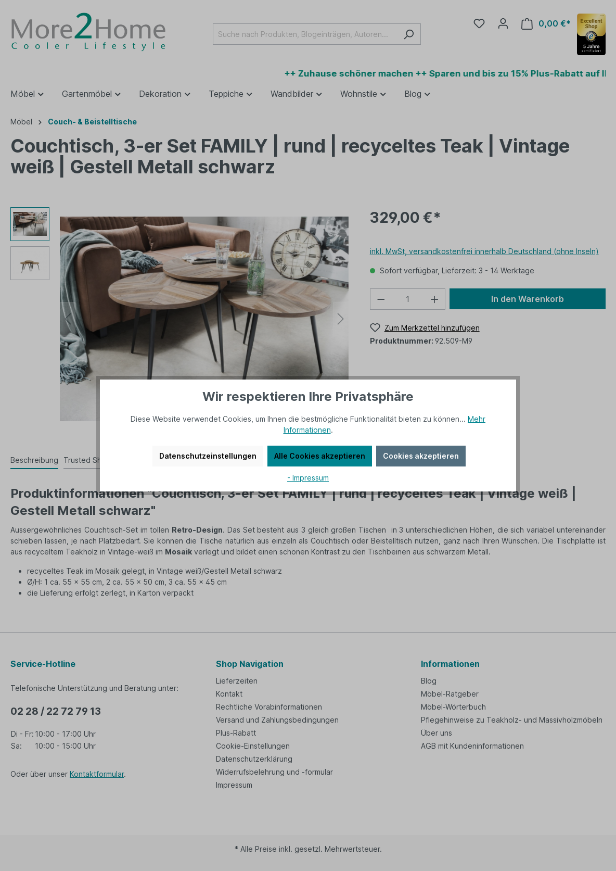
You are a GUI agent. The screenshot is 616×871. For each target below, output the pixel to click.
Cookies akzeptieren (421, 455)
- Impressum (308, 477)
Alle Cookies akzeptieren (319, 455)
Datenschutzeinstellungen (207, 455)
